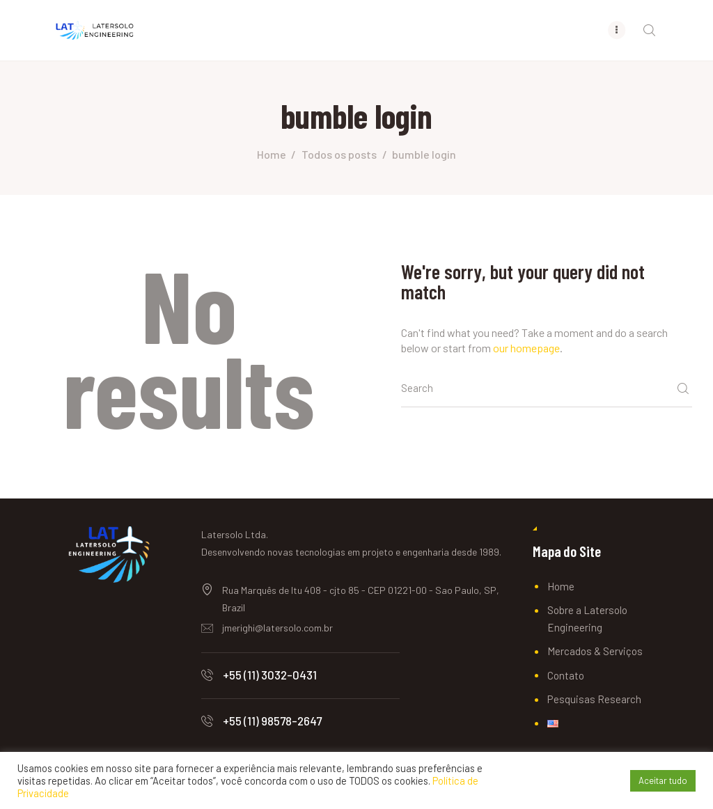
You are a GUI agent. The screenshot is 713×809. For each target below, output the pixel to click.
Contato (565, 675)
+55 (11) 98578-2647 (272, 721)
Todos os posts (339, 154)
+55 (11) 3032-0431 (270, 675)
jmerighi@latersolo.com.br (277, 628)
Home (271, 154)
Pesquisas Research (594, 699)
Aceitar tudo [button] (662, 780)
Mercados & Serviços (595, 651)
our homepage (526, 347)
